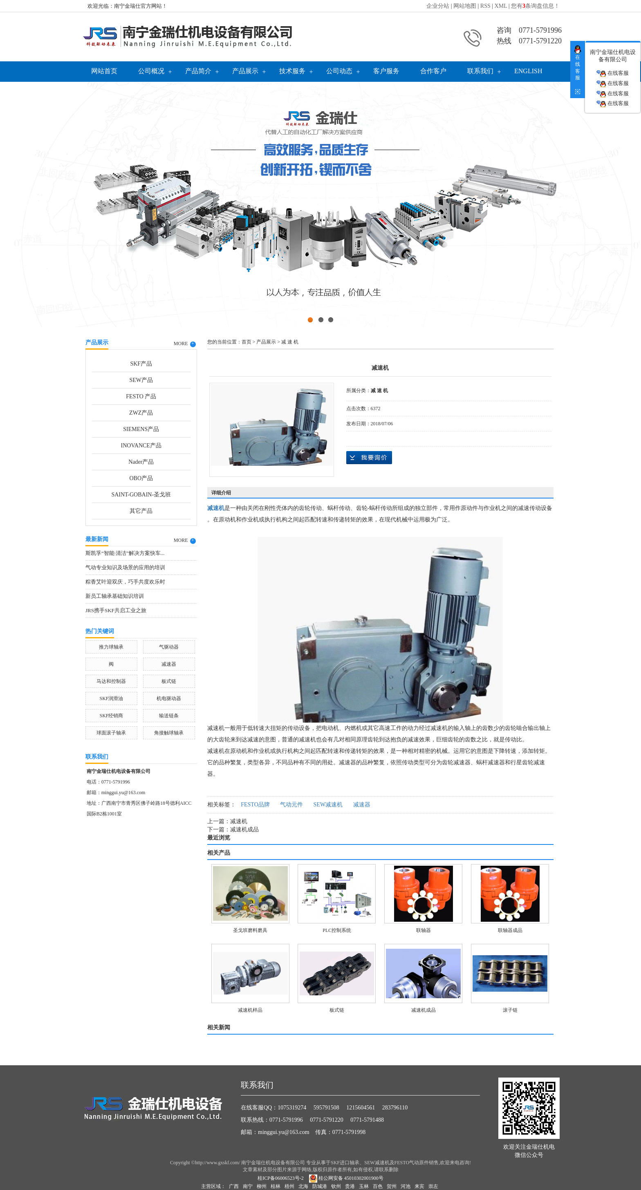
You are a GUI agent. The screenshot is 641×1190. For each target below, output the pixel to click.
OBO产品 (141, 478)
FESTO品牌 (255, 805)
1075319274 (292, 1108)
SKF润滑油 (111, 698)
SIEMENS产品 (141, 429)
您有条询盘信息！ (535, 6)
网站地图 (464, 6)
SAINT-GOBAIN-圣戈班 (141, 495)
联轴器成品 (510, 930)
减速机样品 (250, 1010)
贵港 (350, 1186)
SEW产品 (141, 380)
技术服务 (292, 70)
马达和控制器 (111, 681)
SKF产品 (141, 364)
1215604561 (360, 1108)
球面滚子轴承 (111, 733)
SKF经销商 (111, 715)
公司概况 (151, 70)
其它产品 (141, 511)
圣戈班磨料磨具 (250, 930)
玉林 (364, 1186)
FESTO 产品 (141, 396)
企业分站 (437, 6)
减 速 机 (289, 342)
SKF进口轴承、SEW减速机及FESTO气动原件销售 (385, 1162)
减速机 (238, 821)
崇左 (433, 1186)
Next (614, 202)
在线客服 (612, 73)
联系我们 (480, 70)
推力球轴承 (111, 647)
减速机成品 (244, 829)
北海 (303, 1186)
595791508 (326, 1108)
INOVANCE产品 (141, 445)
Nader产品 (141, 462)
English (528, 70)
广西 (234, 1186)
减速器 (168, 664)
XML (501, 6)
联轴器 (423, 930)
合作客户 (433, 70)
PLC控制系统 (337, 930)
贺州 (392, 1186)
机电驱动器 (169, 698)
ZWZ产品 (141, 413)
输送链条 (169, 715)
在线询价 (369, 457)
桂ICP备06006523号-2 (281, 1178)
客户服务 (386, 70)
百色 (378, 1186)
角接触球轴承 (169, 733)
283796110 (395, 1108)
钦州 (336, 1186)
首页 (246, 342)
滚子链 (510, 1010)
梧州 (289, 1186)
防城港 (319, 1186)
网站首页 (104, 70)
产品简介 (198, 70)
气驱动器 (169, 647)
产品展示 (245, 70)
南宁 (248, 1186)
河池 (405, 1186)
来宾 (419, 1186)
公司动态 (339, 70)
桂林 (275, 1186)
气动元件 (291, 805)
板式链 (168, 681)
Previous (26, 202)
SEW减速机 (328, 805)
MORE (185, 344)
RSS (485, 6)
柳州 (262, 1186)
